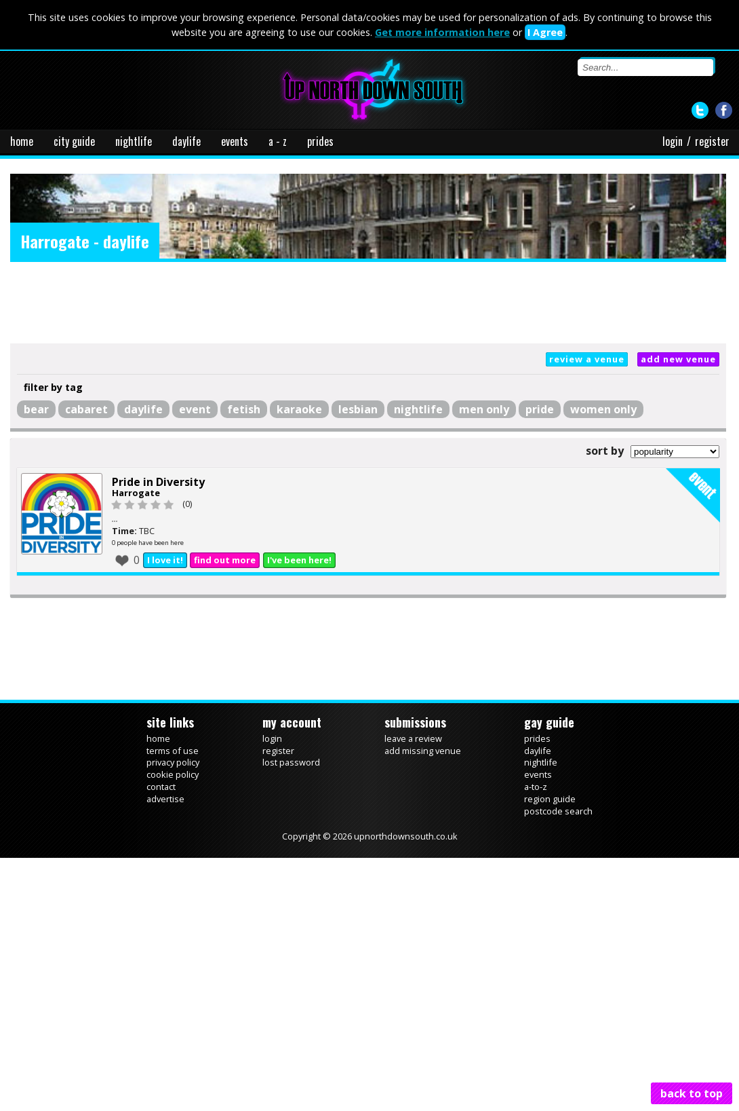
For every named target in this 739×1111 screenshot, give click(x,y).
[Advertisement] (368, 303)
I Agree (545, 32)
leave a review (413, 738)
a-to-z (535, 786)
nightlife (133, 141)
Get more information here (442, 32)
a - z (277, 141)
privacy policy (172, 762)
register (712, 141)
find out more (225, 560)
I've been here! (299, 560)
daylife (186, 141)
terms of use (172, 751)
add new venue (678, 359)
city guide (74, 141)
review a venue (586, 359)
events (234, 141)
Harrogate (136, 493)
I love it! (165, 560)
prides (320, 141)
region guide (550, 799)
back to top (691, 1093)
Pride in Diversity (158, 481)
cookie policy (172, 774)
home (21, 141)
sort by (605, 450)
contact (161, 786)
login (672, 141)
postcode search (558, 811)
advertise (165, 799)
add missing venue (422, 751)
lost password (291, 762)
